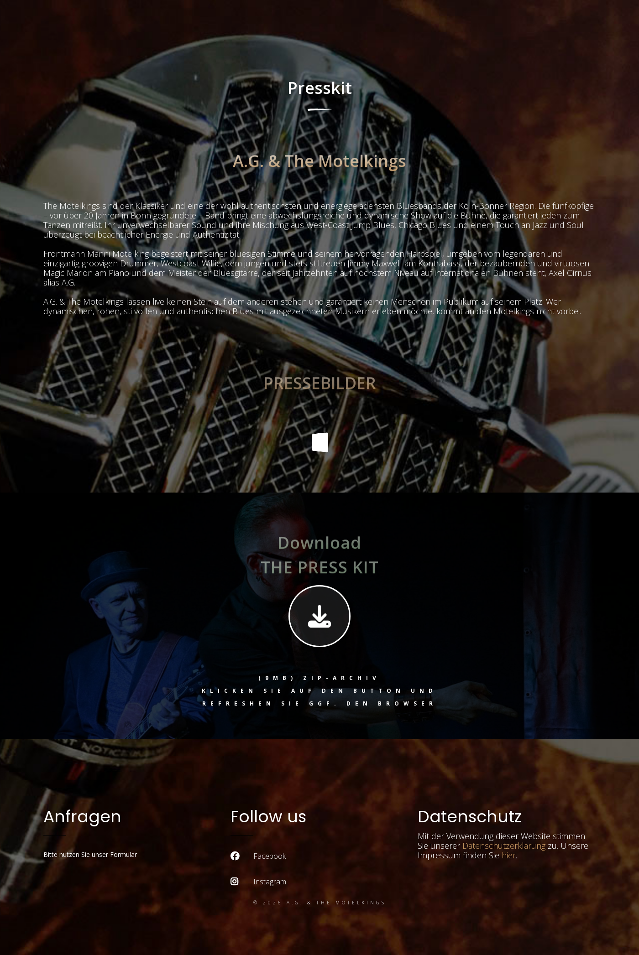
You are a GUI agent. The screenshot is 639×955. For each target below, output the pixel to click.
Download (319, 555)
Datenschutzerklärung (503, 845)
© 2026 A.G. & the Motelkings (319, 902)
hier (509, 855)
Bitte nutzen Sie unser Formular (90, 854)
